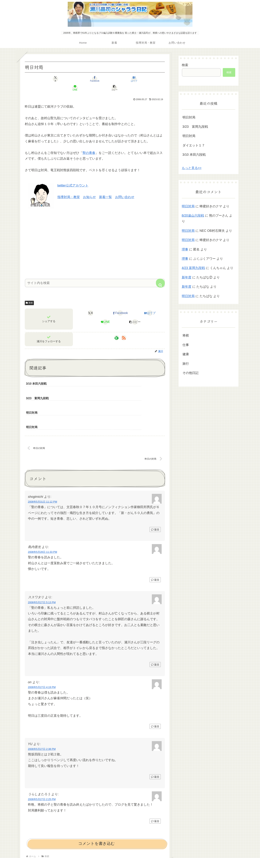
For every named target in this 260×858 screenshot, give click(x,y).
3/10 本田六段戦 (194, 154)
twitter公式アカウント (72, 176)
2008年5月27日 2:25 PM (42, 762)
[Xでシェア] (48, 78)
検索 (185, 65)
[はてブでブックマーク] (95, 78)
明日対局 (188, 117)
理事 (185, 249)
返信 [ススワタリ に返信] (155, 628)
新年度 (186, 277)
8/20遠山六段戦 (193, 215)
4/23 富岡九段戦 (193, 268)
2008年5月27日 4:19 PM (42, 650)
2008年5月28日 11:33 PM (42, 515)
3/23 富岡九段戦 (195, 126)
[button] (142, 78)
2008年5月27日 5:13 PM (42, 565)
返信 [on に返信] (155, 689)
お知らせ (89, 188)
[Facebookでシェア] (71, 78)
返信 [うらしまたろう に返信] (155, 784)
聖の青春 (89, 144)
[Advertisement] (95, 233)
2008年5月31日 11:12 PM (42, 465)
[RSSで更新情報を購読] (124, 328)
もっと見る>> (192, 168)
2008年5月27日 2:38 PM (42, 712)
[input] (95, 274)
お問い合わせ (124, 188)
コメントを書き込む (96, 807)
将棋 (29, 294)
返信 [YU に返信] (155, 740)
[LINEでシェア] (118, 78)
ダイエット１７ (193, 145)
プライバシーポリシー (130, 846)
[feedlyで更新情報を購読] (116, 328)
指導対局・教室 (68, 188)
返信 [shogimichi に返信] (155, 492)
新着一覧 (105, 188)
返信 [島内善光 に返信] (155, 543)
